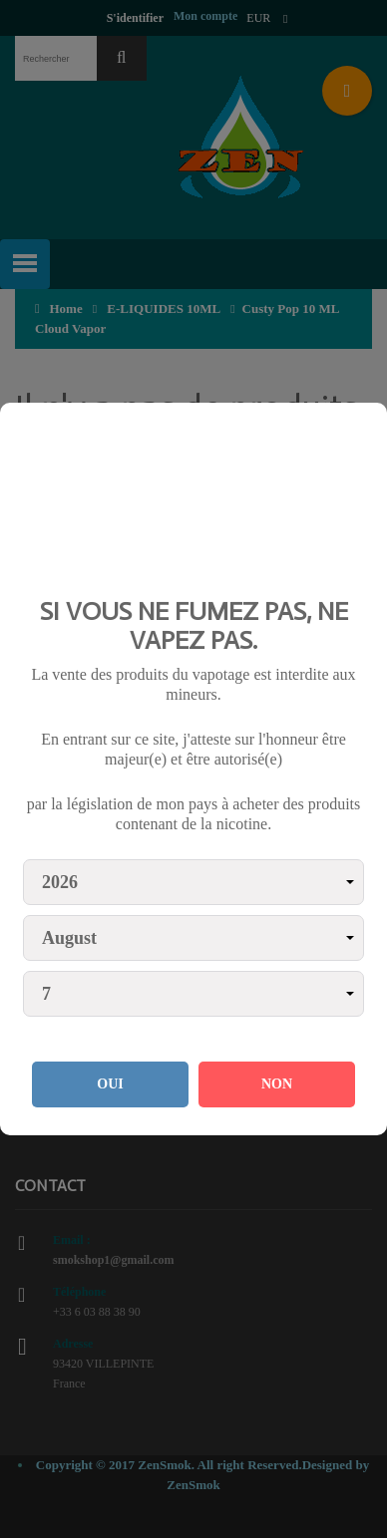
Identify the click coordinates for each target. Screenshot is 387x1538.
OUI (110, 1084)
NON (276, 1084)
